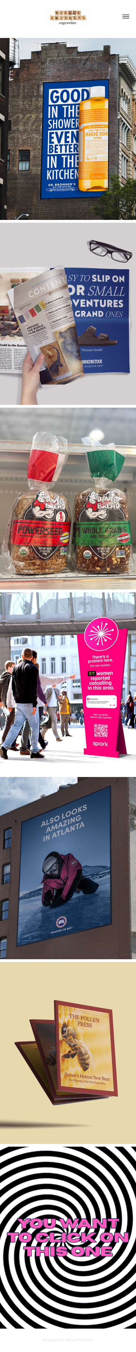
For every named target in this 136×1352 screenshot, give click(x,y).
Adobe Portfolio (79, 1340)
